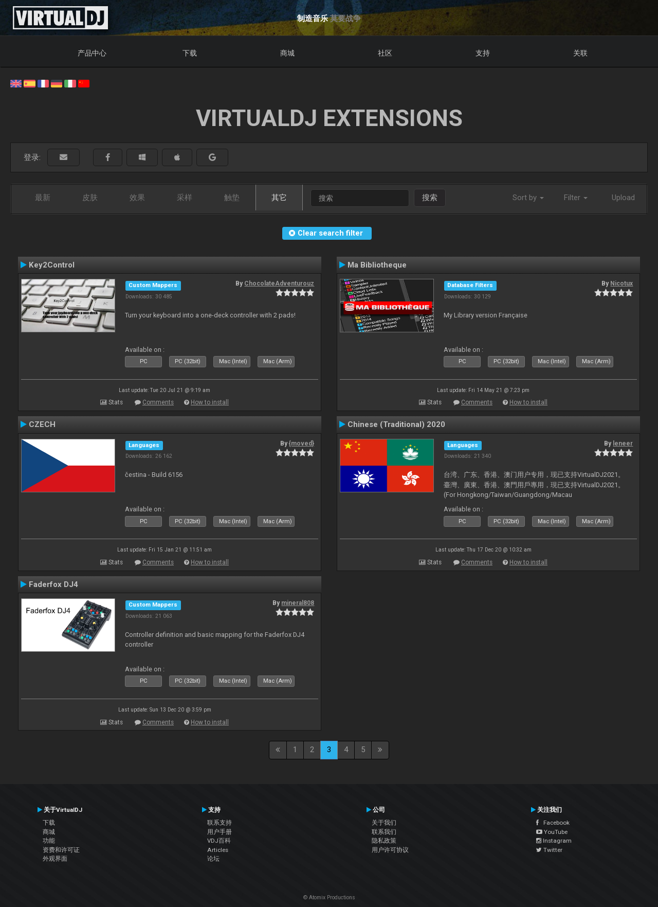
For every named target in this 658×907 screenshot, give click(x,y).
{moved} (301, 443)
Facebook (553, 822)
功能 (49, 840)
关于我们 (384, 822)
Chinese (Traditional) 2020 (396, 424)
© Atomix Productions (329, 897)
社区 (385, 53)
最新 (42, 197)
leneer (623, 443)
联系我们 (384, 831)
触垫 (232, 197)
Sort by (528, 197)
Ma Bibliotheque (377, 265)
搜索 (429, 197)
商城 (287, 53)
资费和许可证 (61, 849)
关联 (580, 53)
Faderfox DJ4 (53, 584)
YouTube (552, 831)
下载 (189, 53)
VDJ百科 (219, 840)
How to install (210, 402)
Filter (576, 197)
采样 (184, 197)
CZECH (42, 424)
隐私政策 (384, 840)
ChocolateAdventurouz (279, 283)
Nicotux (621, 283)
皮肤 (90, 197)
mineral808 (297, 603)
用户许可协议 (390, 849)
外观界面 (55, 858)
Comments (158, 402)
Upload (623, 197)
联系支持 (219, 822)
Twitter (549, 849)
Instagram (554, 840)
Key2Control (52, 265)
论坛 (213, 858)
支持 (483, 53)
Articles (217, 849)
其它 (279, 197)
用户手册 (219, 831)
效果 (137, 197)
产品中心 (92, 53)
